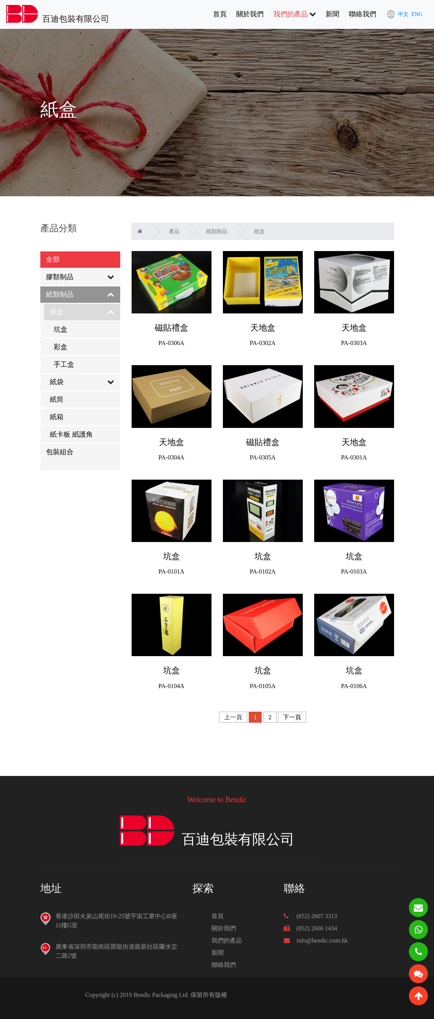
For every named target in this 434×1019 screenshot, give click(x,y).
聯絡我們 (362, 14)
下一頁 (292, 717)
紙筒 (57, 399)
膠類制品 (59, 277)
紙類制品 (59, 294)
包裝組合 (59, 452)
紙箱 (57, 417)
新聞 (332, 14)
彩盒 (60, 347)
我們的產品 (290, 14)
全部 (53, 259)
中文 (403, 14)
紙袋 (57, 382)
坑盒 (60, 329)
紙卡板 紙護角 (71, 434)
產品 (174, 231)
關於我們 (250, 14)
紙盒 (57, 312)
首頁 (220, 13)
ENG (417, 14)
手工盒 (64, 364)
